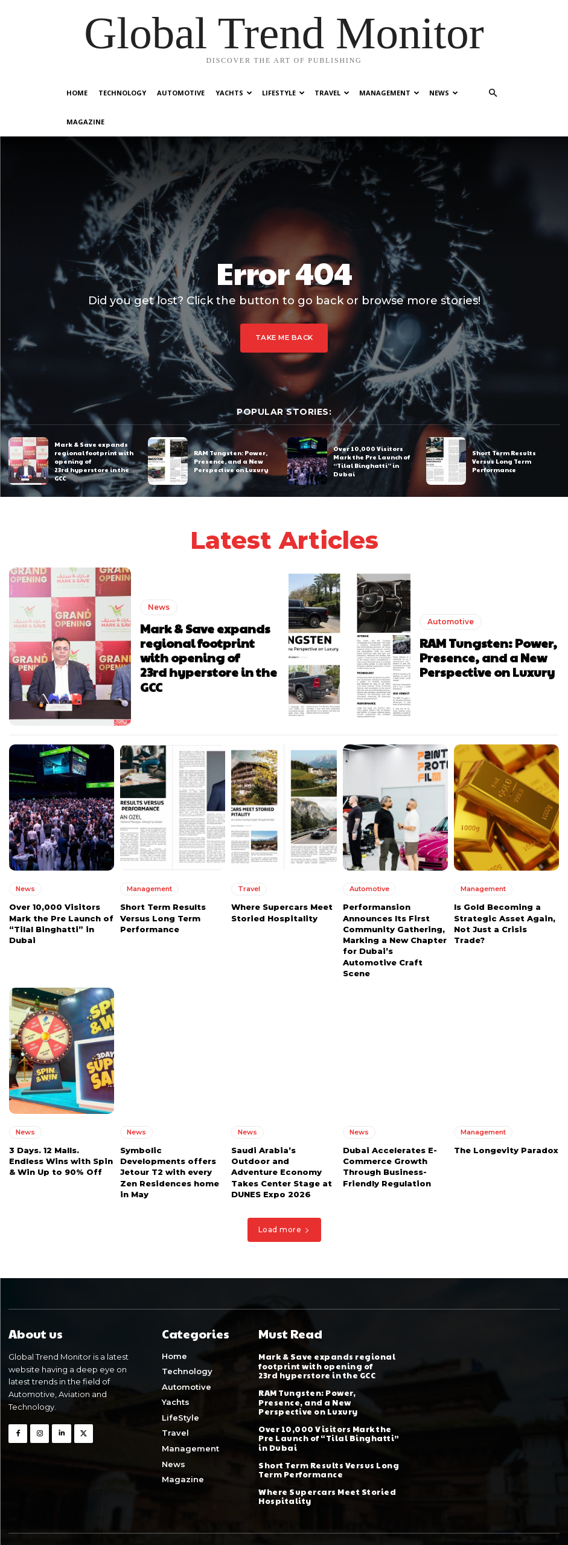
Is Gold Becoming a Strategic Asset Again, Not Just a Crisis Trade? (504, 894)
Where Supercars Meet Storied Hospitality (282, 883)
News (443, 92)
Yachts (233, 92)
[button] (493, 93)
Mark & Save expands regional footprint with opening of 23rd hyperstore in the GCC (208, 628)
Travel (331, 92)
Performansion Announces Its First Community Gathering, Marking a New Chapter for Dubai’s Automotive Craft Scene (395, 910)
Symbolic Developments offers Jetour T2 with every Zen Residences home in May (169, 1142)
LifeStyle (283, 92)
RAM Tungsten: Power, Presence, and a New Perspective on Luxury (231, 431)
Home (77, 92)
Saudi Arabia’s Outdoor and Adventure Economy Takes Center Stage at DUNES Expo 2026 (281, 1142)
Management (389, 92)
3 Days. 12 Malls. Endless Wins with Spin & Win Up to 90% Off (61, 1131)
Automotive (181, 92)
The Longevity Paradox (506, 1120)
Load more (284, 1199)
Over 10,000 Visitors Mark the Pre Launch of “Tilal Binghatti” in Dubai (371, 432)
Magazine (85, 121)
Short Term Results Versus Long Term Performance (504, 431)
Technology (122, 92)
